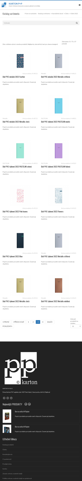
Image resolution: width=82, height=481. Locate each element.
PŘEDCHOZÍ (18, 232)
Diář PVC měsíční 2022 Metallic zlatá (67, 78)
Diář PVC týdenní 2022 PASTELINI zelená (37, 122)
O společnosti (7, 369)
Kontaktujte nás (7, 364)
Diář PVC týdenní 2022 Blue (66, 166)
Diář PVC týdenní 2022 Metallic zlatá (40, 212)
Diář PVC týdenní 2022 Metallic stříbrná (14, 212)
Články (5, 360)
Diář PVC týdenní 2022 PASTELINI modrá (11, 122)
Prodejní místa (7, 374)
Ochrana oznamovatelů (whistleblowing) (15, 393)
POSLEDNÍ (7, 236)
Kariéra (5, 379)
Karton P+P (15, 3)
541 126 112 (21, 411)
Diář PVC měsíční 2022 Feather (14, 76)
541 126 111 (12, 411)
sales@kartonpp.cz (13, 413)
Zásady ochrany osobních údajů (12, 384)
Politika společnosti (9, 398)
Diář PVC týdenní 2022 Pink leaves (13, 167)
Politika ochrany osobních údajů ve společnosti (17, 388)
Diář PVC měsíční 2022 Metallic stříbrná (40, 78)
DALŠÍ (50, 232)
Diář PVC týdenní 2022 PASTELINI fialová (64, 122)
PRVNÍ (6, 232)
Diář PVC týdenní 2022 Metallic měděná (67, 212)
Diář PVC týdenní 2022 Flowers (40, 166)
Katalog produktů (8, 355)
